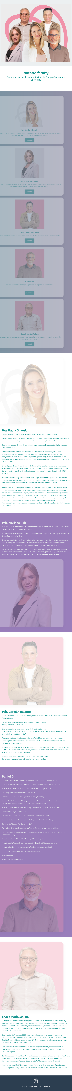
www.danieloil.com (8, 855)
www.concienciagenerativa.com (13, 859)
